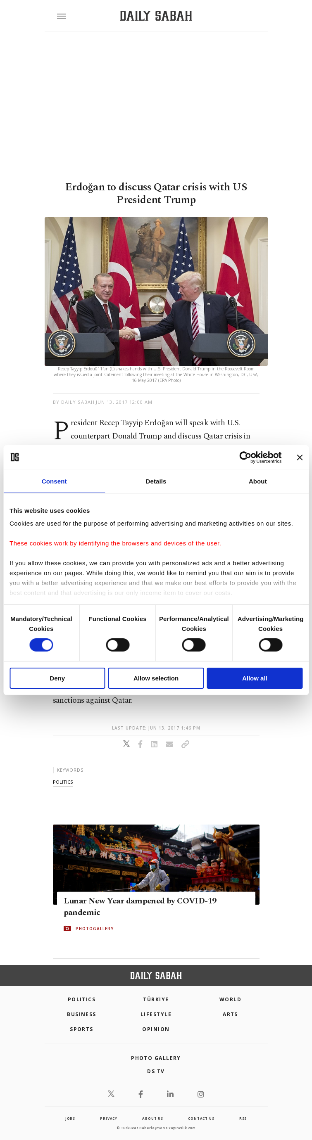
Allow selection (156, 678)
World (230, 999)
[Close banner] (299, 457)
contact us (201, 1118)
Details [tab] (156, 480)
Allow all (254, 678)
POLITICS (82, 999)
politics (63, 782)
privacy (108, 1118)
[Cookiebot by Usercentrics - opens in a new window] (245, 457)
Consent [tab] (54, 480)
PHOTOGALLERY (95, 928)
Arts (230, 1014)
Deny (57, 678)
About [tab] (258, 480)
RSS (243, 1118)
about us (152, 1118)
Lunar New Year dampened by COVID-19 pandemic (140, 907)
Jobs (70, 1118)
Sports (81, 1029)
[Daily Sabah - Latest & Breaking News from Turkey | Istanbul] (156, 16)
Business (81, 1014)
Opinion (155, 1029)
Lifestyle (156, 1014)
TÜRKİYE (156, 999)
